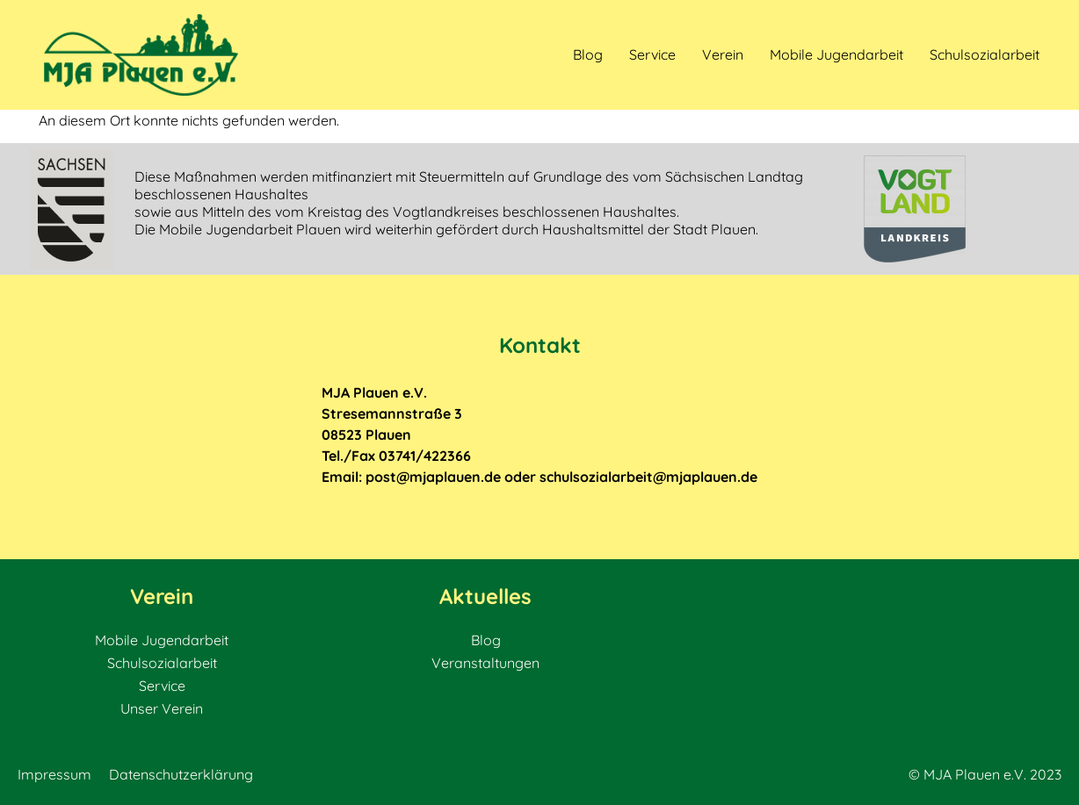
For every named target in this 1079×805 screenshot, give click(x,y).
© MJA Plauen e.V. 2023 (985, 774)
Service (652, 54)
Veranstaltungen (485, 663)
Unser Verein (161, 708)
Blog (588, 54)
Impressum (54, 774)
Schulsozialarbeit (984, 54)
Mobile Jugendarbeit (836, 54)
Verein (722, 54)
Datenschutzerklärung (181, 774)
